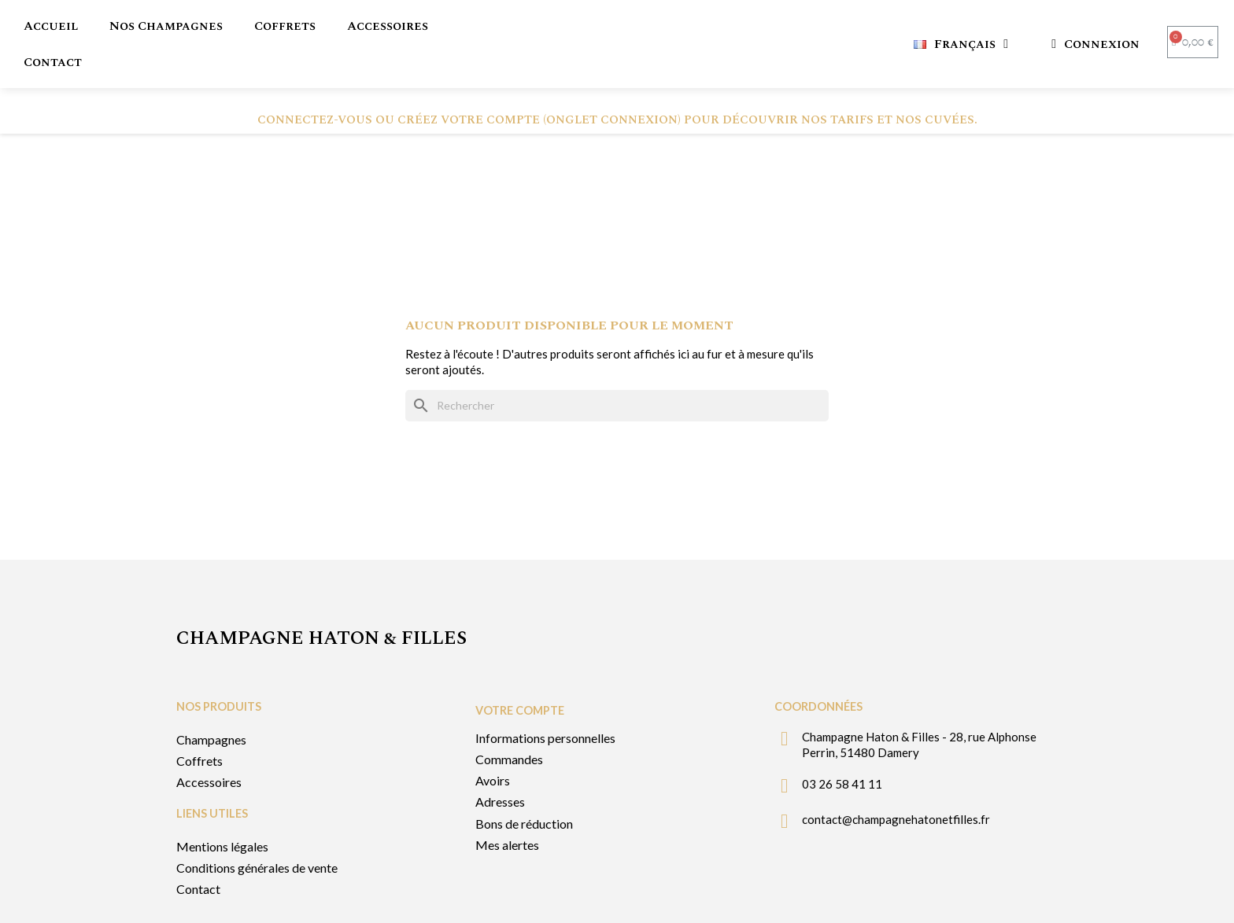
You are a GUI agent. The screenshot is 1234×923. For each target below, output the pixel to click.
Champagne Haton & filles (321, 599)
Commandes (509, 719)
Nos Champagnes (166, 26)
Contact (53, 62)
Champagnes (211, 700)
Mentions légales (222, 807)
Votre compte (519, 671)
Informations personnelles (545, 698)
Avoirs (492, 741)
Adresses (500, 762)
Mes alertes (507, 805)
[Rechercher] (617, 366)
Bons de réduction (524, 784)
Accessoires (387, 26)
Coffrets (285, 26)
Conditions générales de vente (257, 828)
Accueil (51, 26)
